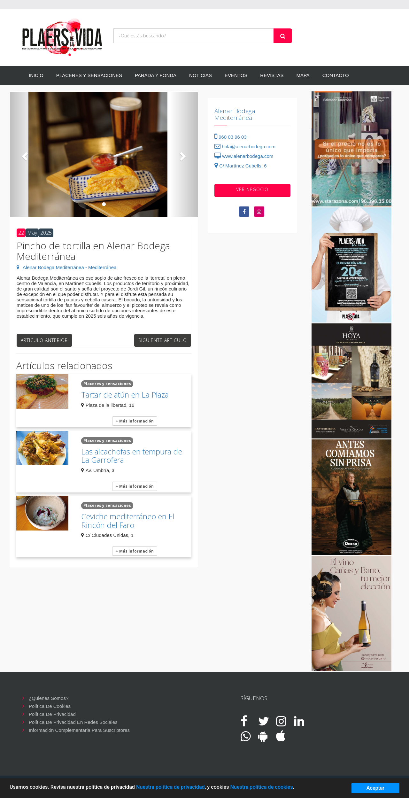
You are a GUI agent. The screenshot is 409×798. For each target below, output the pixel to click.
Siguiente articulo (162, 340)
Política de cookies (50, 706)
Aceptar (376, 788)
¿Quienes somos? (48, 698)
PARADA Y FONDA (155, 75)
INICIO (36, 75)
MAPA (302, 75)
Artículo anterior (44, 340)
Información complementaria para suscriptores (79, 730)
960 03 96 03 (230, 137)
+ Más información (135, 421)
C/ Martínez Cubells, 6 (240, 165)
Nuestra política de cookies (261, 787)
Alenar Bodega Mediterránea (234, 114)
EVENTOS (236, 75)
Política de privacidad (52, 714)
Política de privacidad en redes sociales (73, 722)
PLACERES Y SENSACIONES (89, 75)
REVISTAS (271, 75)
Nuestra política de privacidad (170, 787)
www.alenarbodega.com (243, 156)
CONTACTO (335, 75)
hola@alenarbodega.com (244, 146)
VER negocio (252, 189)
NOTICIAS (200, 75)
